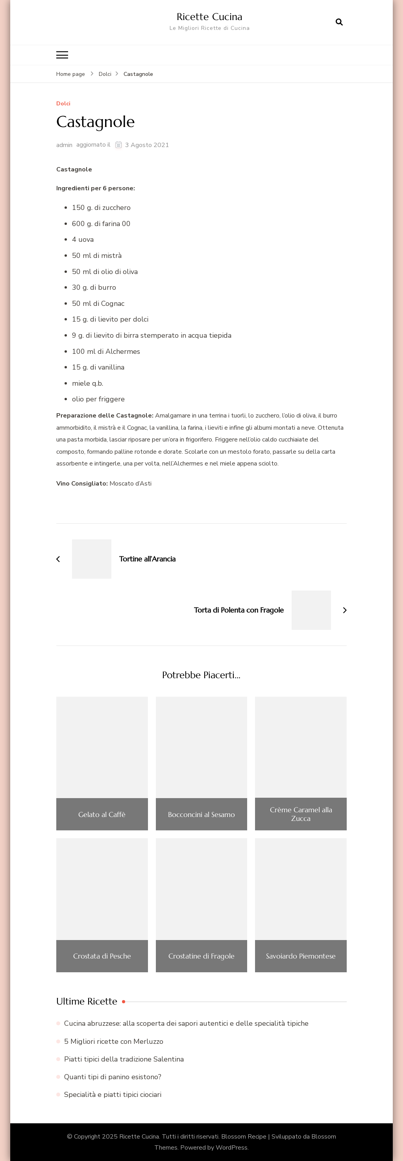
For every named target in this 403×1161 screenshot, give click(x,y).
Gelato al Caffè (102, 814)
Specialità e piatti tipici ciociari (112, 1094)
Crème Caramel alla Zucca (301, 814)
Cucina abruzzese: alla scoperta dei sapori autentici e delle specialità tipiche (186, 1023)
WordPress (232, 1147)
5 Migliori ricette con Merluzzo (113, 1041)
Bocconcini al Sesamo (201, 814)
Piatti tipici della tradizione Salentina (124, 1059)
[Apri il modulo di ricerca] (339, 22)
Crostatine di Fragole (201, 956)
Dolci (63, 104)
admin (64, 145)
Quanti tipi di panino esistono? (112, 1077)
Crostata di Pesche (102, 956)
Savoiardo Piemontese (301, 956)
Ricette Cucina (209, 16)
